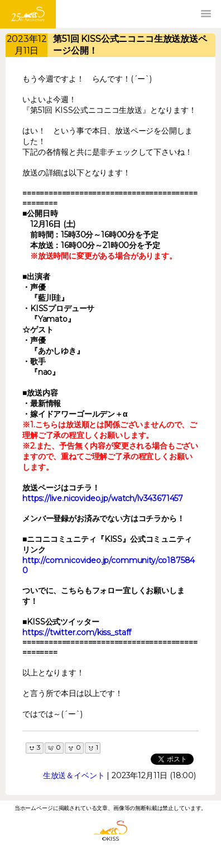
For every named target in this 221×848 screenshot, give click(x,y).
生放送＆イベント (74, 775)
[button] (206, 14)
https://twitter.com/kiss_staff (76, 632)
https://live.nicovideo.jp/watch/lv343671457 (102, 498)
